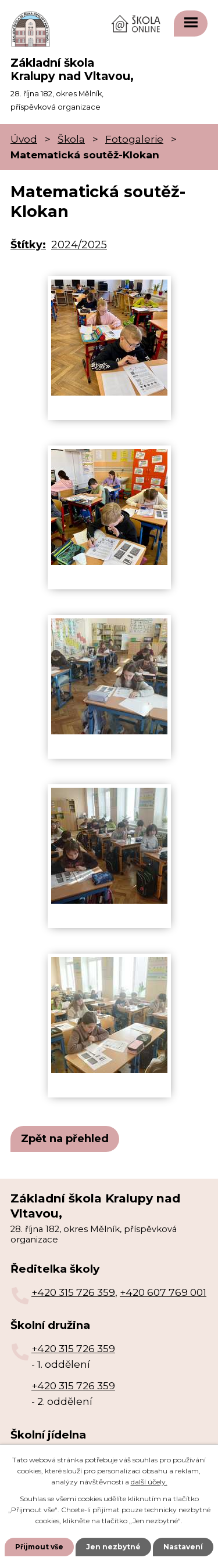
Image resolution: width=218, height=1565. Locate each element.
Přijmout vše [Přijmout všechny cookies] (39, 1546)
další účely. (149, 1481)
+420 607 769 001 (163, 1292)
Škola (71, 139)
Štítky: (28, 244)
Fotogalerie (134, 139)
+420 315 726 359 (73, 1292)
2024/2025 (79, 244)
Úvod (23, 139)
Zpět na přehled (65, 1138)
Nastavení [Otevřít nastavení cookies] (183, 1546)
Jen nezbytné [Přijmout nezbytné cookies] (113, 1546)
